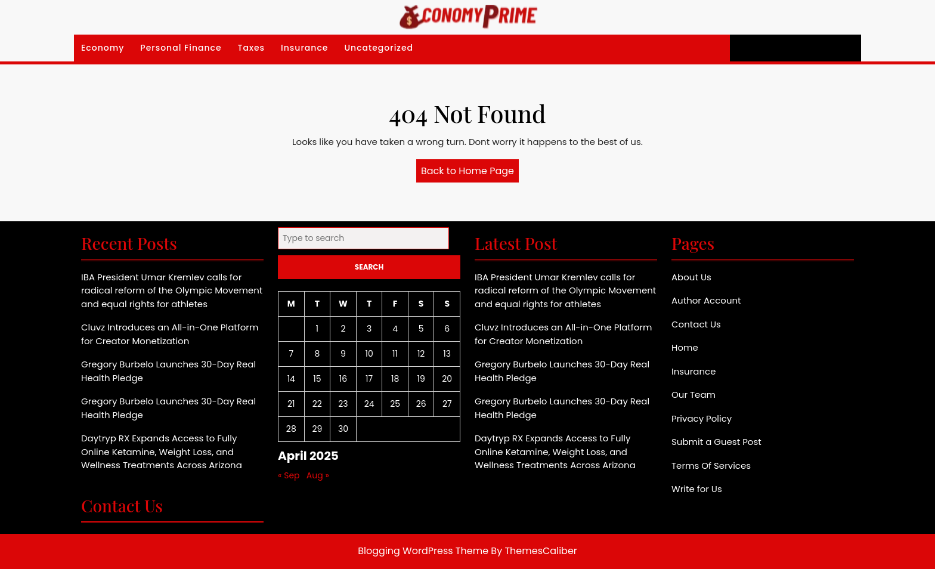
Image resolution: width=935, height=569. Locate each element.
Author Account (706, 300)
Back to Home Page (470, 173)
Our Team (693, 394)
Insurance (304, 48)
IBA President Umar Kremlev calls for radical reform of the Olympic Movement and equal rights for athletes (171, 290)
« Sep (289, 475)
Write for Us (696, 489)
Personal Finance (180, 48)
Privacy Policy (701, 418)
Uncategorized (378, 48)
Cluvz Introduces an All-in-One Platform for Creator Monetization (169, 334)
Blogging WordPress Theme (423, 551)
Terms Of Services (711, 465)
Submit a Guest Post (716, 441)
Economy (102, 48)
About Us (691, 277)
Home (684, 347)
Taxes (251, 48)
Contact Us (696, 324)
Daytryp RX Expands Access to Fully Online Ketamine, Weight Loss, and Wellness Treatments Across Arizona (161, 451)
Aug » (317, 475)
